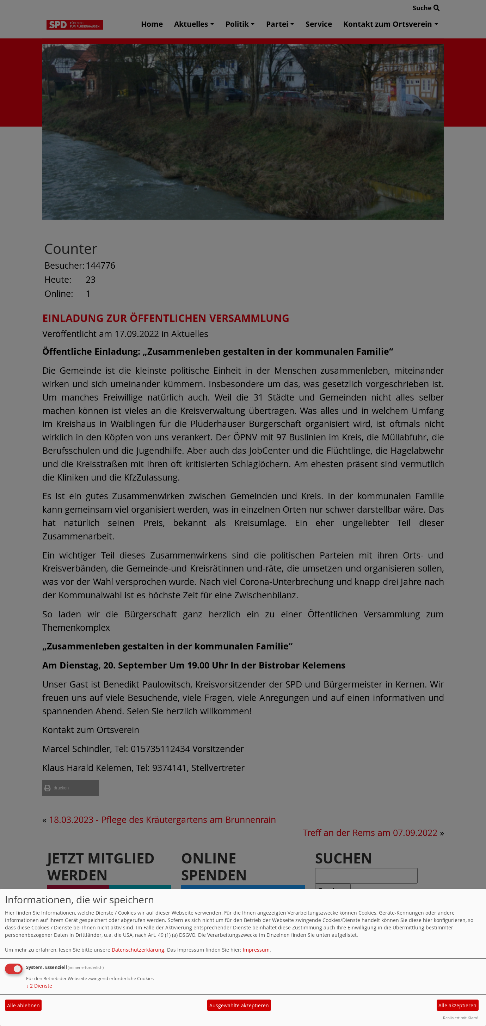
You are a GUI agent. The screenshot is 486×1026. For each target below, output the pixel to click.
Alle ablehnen (23, 1005)
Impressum (256, 949)
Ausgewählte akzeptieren (239, 1005)
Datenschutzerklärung (138, 949)
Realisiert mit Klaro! (460, 1017)
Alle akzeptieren (457, 1005)
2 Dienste (39, 985)
